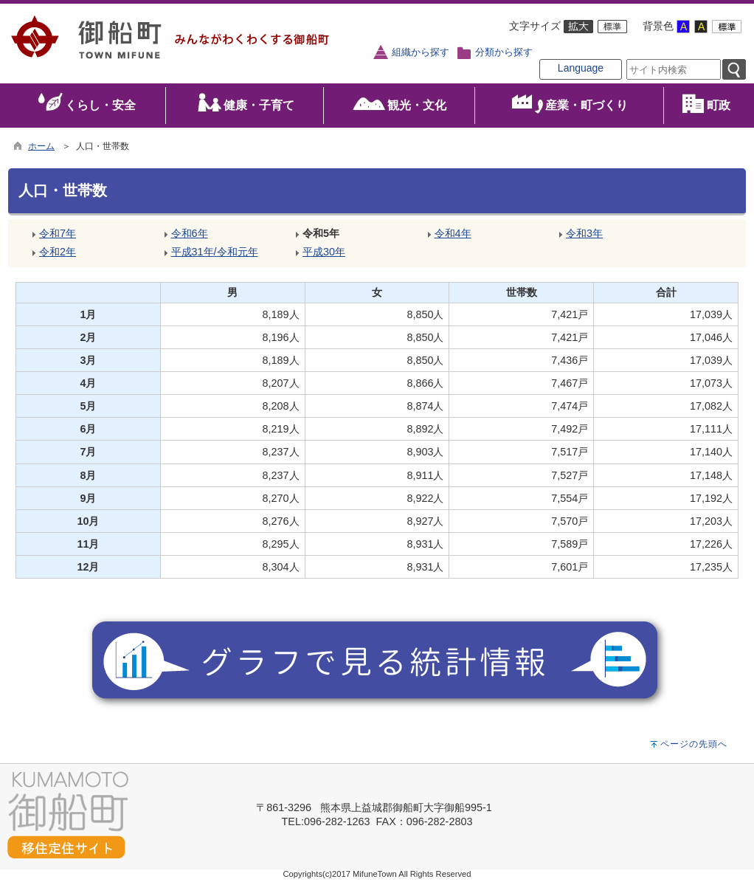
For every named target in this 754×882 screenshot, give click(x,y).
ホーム (41, 146)
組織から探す (420, 52)
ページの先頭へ (693, 744)
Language (580, 68)
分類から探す (504, 52)
